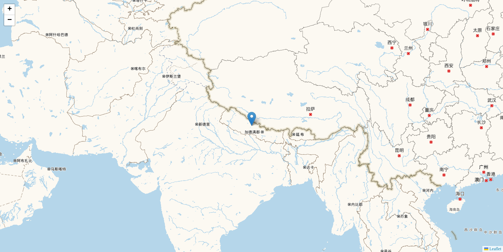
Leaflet (492, 248)
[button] (251, 119)
